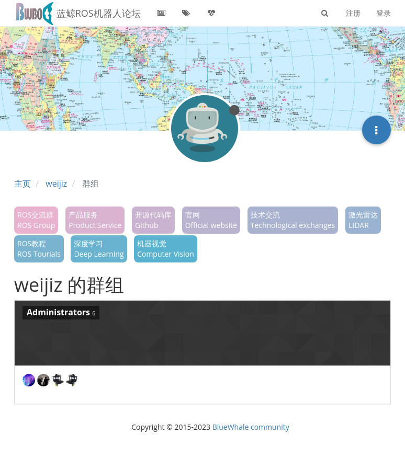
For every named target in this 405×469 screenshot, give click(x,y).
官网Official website (211, 220)
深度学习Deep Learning (98, 248)
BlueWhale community (250, 427)
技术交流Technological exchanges (293, 220)
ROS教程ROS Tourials (39, 248)
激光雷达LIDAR (363, 220)
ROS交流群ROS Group (36, 220)
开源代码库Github (153, 220)
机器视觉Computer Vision (165, 248)
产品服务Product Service (95, 220)
